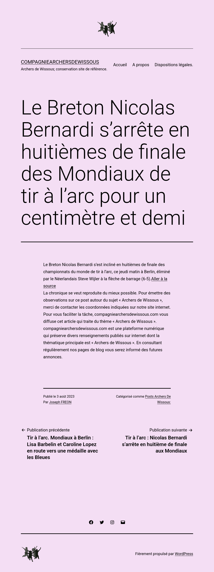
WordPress (184, 554)
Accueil (120, 64)
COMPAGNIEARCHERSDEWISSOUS (60, 62)
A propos (140, 64)
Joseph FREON (60, 402)
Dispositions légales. (174, 64)
